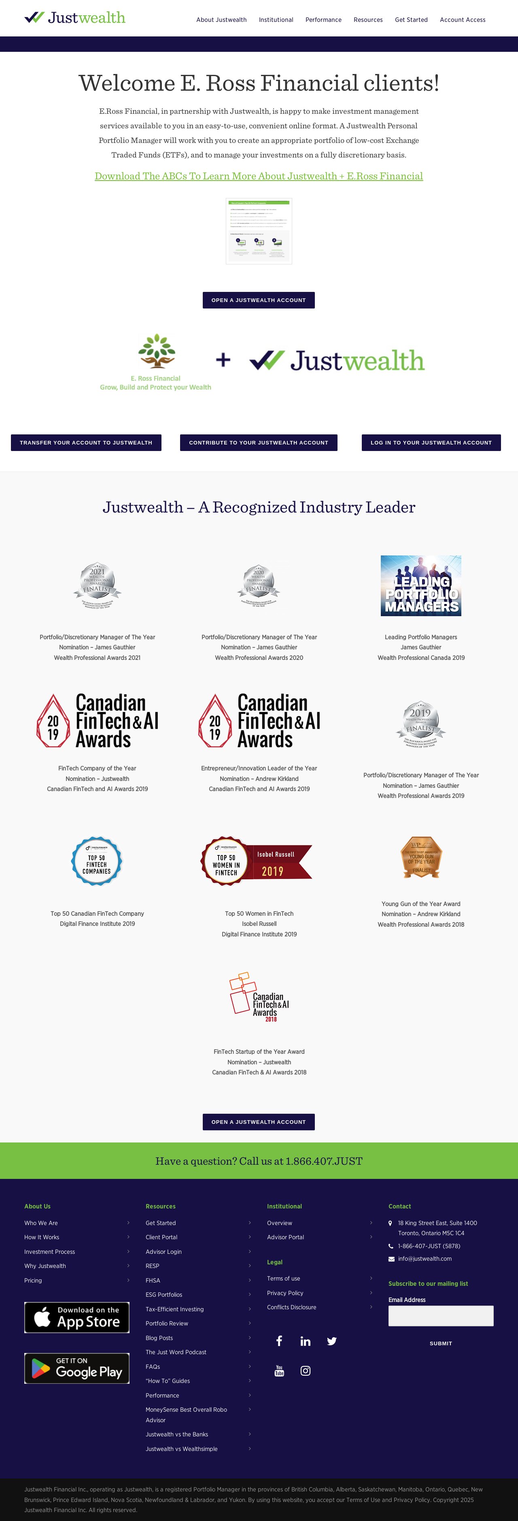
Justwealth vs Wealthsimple (182, 1449)
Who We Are (41, 1223)
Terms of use (283, 1278)
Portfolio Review (167, 1323)
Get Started (411, 19)
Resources (368, 19)
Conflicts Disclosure (291, 1307)
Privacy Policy (285, 1293)
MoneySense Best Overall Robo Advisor (186, 1415)
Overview (279, 1223)
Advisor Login (164, 1251)
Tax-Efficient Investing (175, 1309)
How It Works (41, 1237)
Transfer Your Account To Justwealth (86, 443)
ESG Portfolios (164, 1294)
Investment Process (49, 1251)
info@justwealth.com (425, 1258)
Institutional (276, 19)
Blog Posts (159, 1338)
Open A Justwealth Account (259, 300)
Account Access (463, 19)
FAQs (153, 1366)
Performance (324, 19)
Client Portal (161, 1237)
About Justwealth (221, 19)
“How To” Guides (168, 1381)
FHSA (153, 1280)
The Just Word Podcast (176, 1352)
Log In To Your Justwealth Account (431, 443)
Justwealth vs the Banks (177, 1434)
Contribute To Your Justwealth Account (258, 443)
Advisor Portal (285, 1237)
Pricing (33, 1280)
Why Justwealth (45, 1266)
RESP (152, 1266)
